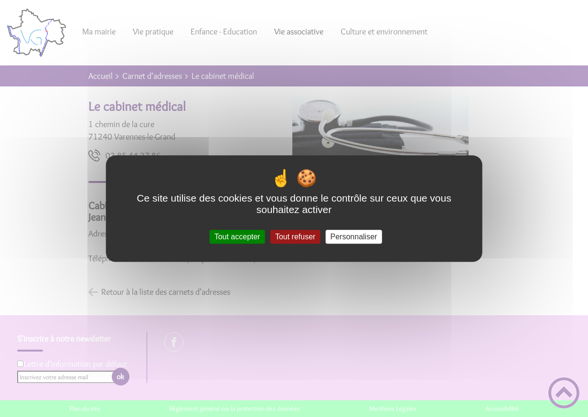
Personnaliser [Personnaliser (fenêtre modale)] (354, 237)
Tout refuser (295, 237)
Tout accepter (237, 237)
